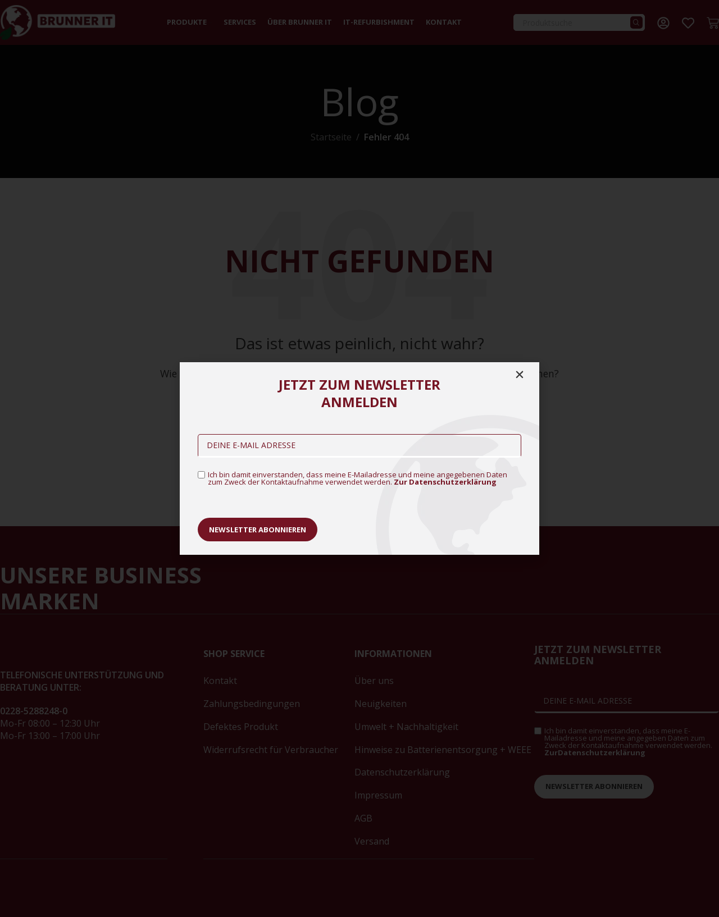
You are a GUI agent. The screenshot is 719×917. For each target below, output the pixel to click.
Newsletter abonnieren (257, 529)
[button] (520, 374)
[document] (359, 458)
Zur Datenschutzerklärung (445, 482)
